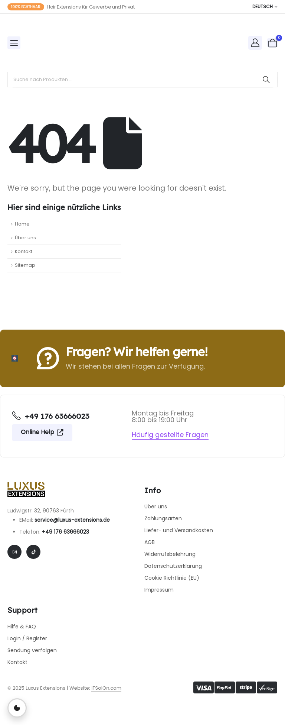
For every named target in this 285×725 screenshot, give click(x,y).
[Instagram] (14, 552)
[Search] (266, 79)
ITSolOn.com (106, 688)
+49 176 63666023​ (65, 531)
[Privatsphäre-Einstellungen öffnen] (17, 708)
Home (22, 224)
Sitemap (25, 265)
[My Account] (255, 42)
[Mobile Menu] (13, 42)
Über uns (25, 237)
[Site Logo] (53, 43)
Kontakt (23, 251)
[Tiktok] (33, 552)
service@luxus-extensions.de (72, 520)
